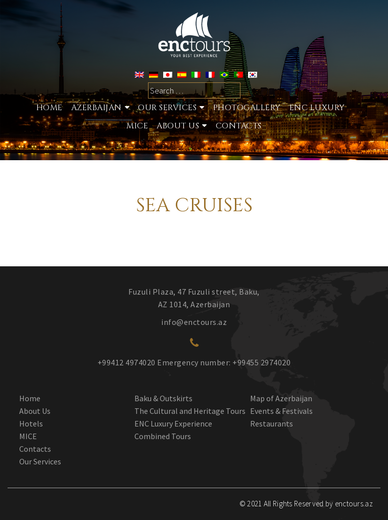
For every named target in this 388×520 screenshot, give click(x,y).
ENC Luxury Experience (173, 423)
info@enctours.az (194, 322)
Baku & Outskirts (163, 398)
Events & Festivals (281, 411)
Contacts (239, 125)
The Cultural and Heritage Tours (190, 411)
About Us (178, 125)
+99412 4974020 (127, 362)
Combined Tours (162, 436)
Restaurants (271, 423)
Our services (167, 107)
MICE (137, 125)
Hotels (31, 423)
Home (49, 107)
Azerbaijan (96, 107)
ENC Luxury (317, 107)
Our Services (40, 461)
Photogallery (247, 107)
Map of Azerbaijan (281, 398)
